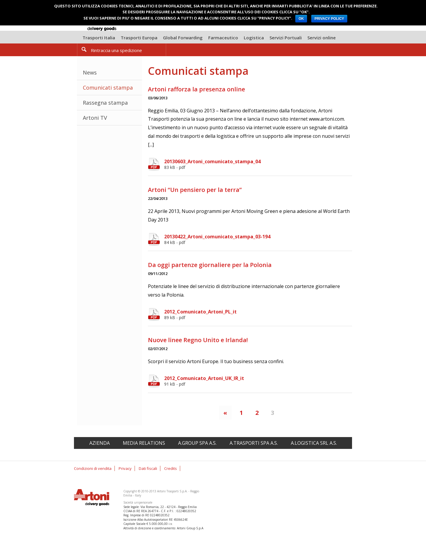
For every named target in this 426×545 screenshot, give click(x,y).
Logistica (254, 38)
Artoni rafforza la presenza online (196, 89)
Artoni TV (95, 117)
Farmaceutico (223, 38)
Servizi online (321, 38)
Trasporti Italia (99, 38)
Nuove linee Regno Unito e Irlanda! (198, 340)
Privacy (125, 468)
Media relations (144, 443)
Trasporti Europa (139, 38)
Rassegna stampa (105, 102)
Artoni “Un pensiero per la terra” (195, 190)
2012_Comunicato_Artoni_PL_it (258, 314)
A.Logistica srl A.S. (314, 443)
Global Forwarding (183, 38)
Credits (170, 468)
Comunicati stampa (108, 87)
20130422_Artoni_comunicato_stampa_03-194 (258, 239)
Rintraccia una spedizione (116, 50)
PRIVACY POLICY (329, 19)
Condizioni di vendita (93, 468)
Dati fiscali (148, 468)
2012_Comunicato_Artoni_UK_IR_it (258, 381)
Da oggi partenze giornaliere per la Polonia (210, 265)
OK (301, 19)
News (90, 72)
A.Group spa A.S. (197, 443)
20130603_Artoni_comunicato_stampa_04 (258, 164)
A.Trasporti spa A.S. (254, 443)
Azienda (99, 443)
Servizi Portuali (286, 38)
